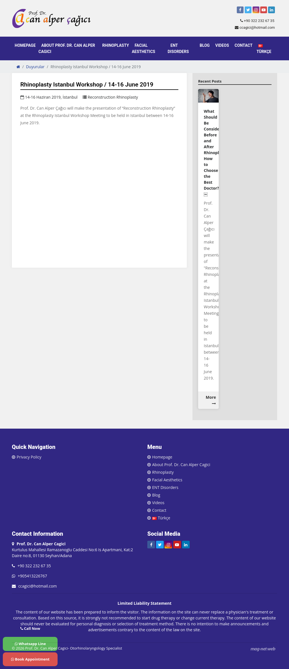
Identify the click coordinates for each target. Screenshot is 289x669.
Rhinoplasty (115, 45)
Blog (205, 45)
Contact (243, 45)
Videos (222, 45)
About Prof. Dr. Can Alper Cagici (66, 48)
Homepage (25, 45)
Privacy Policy (29, 457)
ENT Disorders (178, 48)
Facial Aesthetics (143, 48)
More (211, 400)
